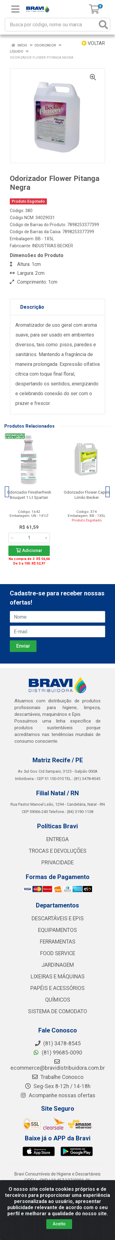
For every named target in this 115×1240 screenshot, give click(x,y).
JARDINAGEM (57, 965)
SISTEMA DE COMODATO (57, 1011)
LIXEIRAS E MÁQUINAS (58, 976)
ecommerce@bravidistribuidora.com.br (57, 1065)
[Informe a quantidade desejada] (29, 538)
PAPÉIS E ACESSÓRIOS (57, 988)
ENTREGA (57, 839)
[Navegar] (7, 492)
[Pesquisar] (103, 24)
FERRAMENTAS (57, 942)
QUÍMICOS (57, 1000)
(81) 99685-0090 (57, 1053)
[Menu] (15, 9)
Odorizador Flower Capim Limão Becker (86, 495)
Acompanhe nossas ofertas (57, 1095)
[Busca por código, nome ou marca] (51, 24)
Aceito (59, 1223)
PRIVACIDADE (57, 862)
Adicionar (29, 550)
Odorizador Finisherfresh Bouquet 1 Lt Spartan (29, 495)
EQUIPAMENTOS (57, 930)
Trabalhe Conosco (57, 1077)
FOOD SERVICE (57, 953)
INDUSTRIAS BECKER (52, 245)
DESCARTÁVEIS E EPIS (58, 918)
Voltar (93, 43)
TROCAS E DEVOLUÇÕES (57, 851)
